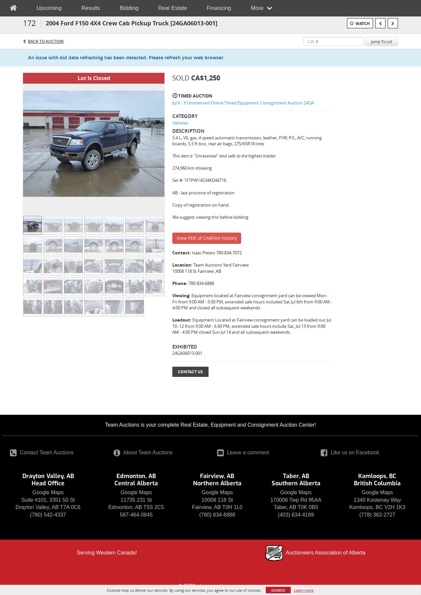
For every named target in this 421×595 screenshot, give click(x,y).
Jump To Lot (381, 41)
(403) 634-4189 (296, 515)
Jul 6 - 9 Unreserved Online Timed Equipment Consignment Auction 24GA (243, 103)
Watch (363, 23)
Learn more (303, 590)
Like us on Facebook (350, 452)
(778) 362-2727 (377, 515)
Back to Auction (45, 41)
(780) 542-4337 (48, 515)
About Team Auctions (143, 452)
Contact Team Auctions (42, 452)
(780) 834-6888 (217, 515)
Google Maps (47, 492)
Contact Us (190, 372)
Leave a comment (243, 452)
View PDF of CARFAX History (207, 238)
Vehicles (180, 123)
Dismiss (278, 590)
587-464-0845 (136, 515)
